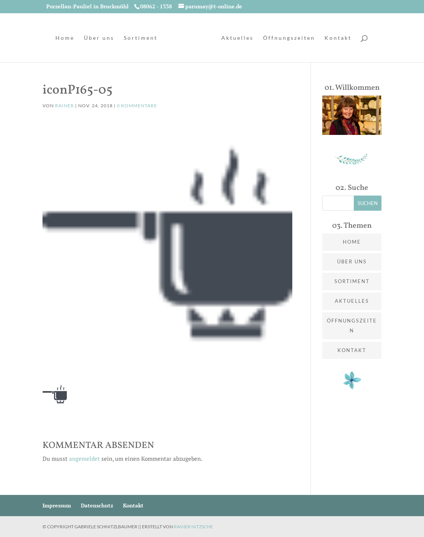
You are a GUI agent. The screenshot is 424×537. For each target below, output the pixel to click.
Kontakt (338, 38)
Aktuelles (237, 38)
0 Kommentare (137, 105)
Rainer (64, 105)
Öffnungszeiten (289, 38)
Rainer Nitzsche (193, 526)
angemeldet (84, 458)
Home (64, 38)
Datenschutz (97, 505)
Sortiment (141, 38)
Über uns (99, 38)
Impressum (57, 505)
